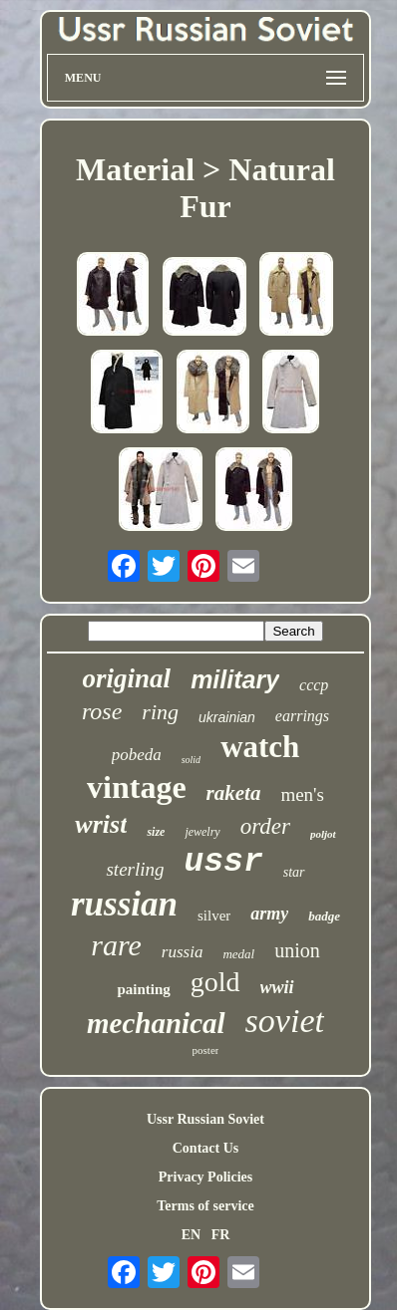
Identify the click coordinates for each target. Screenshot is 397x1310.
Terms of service (205, 1205)
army (269, 913)
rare (116, 944)
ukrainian (226, 717)
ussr (224, 862)
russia (182, 951)
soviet (284, 1020)
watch (259, 746)
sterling (135, 869)
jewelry (202, 832)
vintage (137, 787)
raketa (233, 793)
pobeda (137, 754)
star (294, 872)
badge (324, 916)
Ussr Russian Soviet (205, 1119)
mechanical (156, 1023)
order (265, 826)
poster (206, 1050)
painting (143, 989)
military (235, 679)
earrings (302, 715)
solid (191, 759)
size (156, 832)
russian (124, 904)
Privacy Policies (205, 1177)
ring (160, 711)
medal (238, 953)
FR (220, 1234)
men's (302, 794)
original (127, 678)
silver (214, 915)
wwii (277, 987)
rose (102, 711)
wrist (101, 824)
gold (215, 981)
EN (191, 1234)
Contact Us (206, 1148)
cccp (313, 684)
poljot (323, 834)
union (297, 950)
